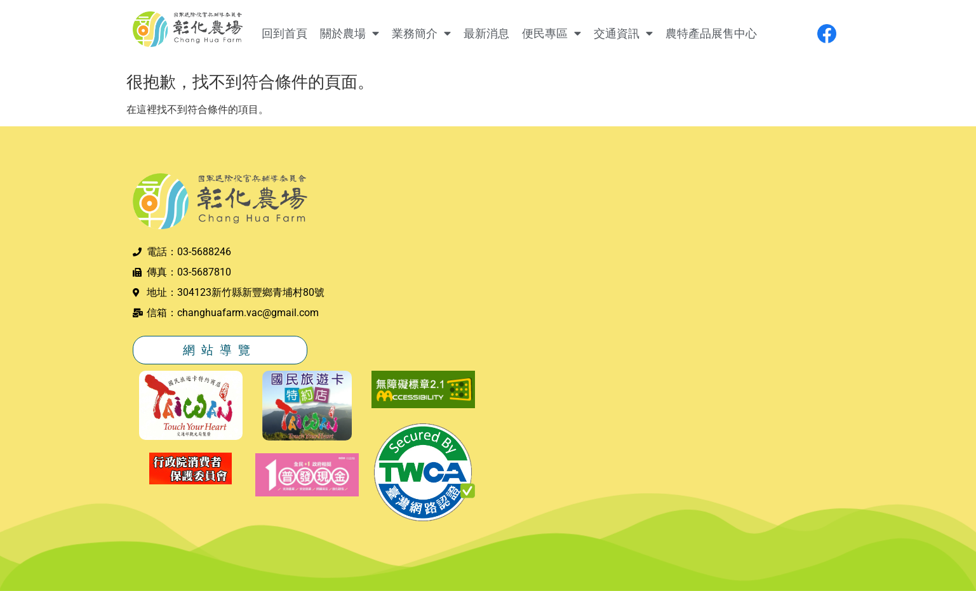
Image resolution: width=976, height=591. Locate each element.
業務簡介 (421, 34)
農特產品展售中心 (711, 33)
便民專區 (551, 34)
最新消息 (486, 33)
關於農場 (349, 34)
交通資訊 (623, 34)
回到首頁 (284, 33)
